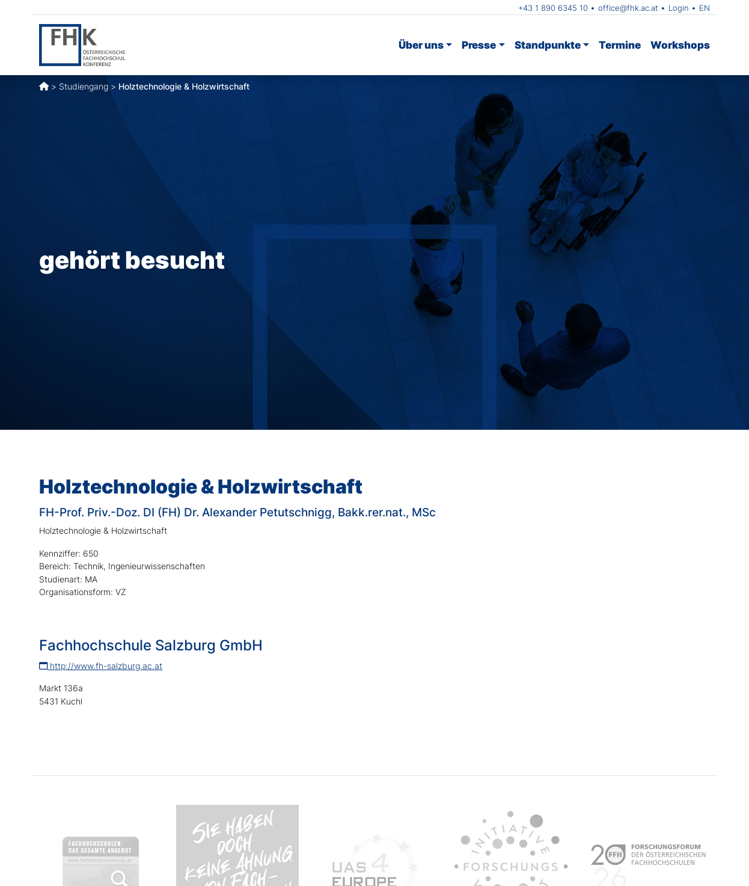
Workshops (680, 44)
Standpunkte (548, 44)
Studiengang (83, 86)
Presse (479, 44)
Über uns (421, 44)
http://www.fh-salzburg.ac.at (100, 666)
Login (678, 8)
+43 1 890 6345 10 (553, 8)
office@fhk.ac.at (628, 8)
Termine (620, 44)
